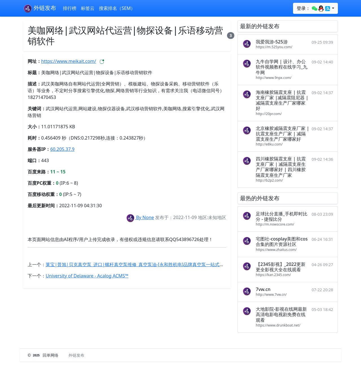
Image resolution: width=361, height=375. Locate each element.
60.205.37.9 (62, 149)
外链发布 (39, 8)
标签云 (87, 8)
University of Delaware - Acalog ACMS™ (87, 276)
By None (140, 217)
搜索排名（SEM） (117, 8)
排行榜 (69, 8)
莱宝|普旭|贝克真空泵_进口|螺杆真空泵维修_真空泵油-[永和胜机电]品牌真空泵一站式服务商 (139, 264)
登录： (314, 8)
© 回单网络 (44, 355)
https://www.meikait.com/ (68, 61)
